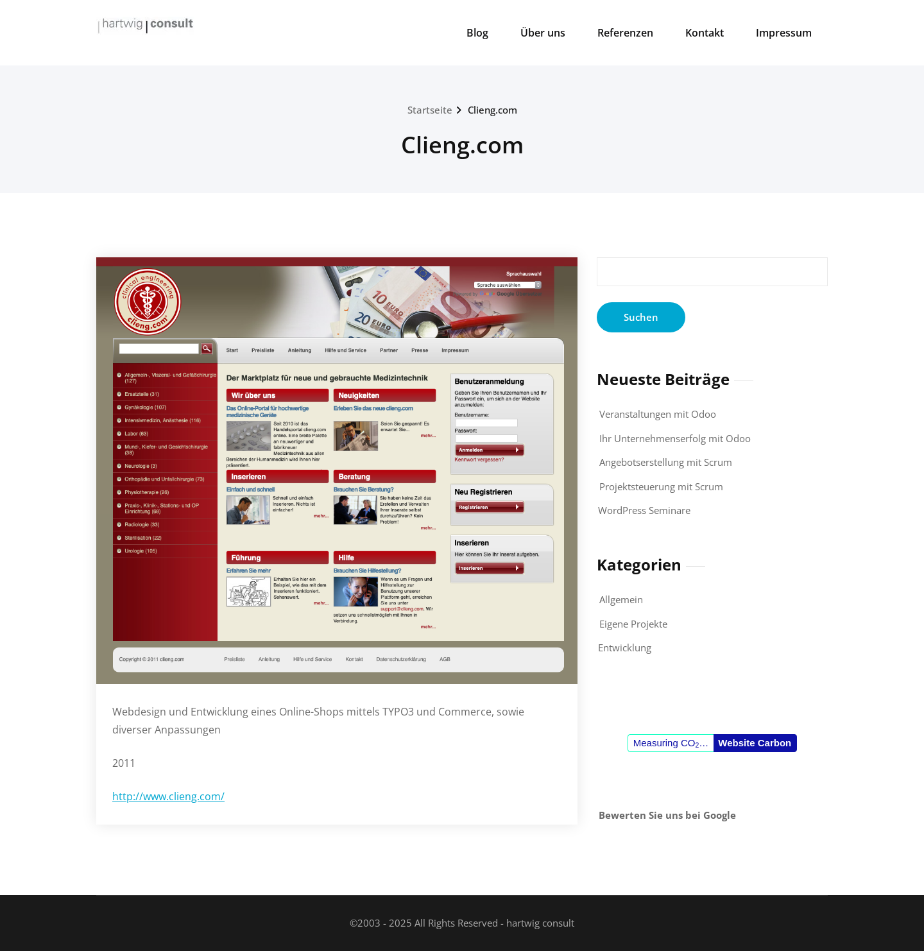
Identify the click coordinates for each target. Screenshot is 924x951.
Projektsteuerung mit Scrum (661, 486)
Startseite (429, 109)
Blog (477, 33)
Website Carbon (754, 742)
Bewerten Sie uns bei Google (667, 815)
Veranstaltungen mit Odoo (657, 413)
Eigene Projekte (633, 623)
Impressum (784, 33)
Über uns (542, 33)
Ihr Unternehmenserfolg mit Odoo (675, 438)
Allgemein (621, 599)
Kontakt (704, 33)
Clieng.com (492, 109)
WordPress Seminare (644, 510)
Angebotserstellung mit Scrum (665, 462)
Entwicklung (624, 647)
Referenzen (625, 33)
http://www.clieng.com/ (168, 796)
